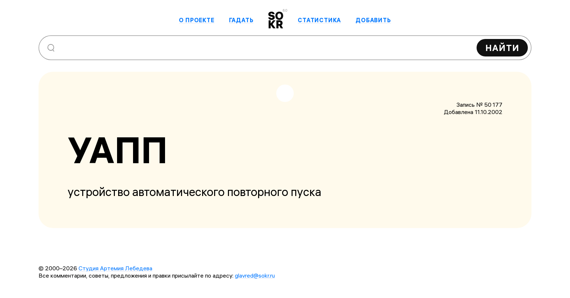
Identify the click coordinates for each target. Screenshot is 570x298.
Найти (502, 47)
